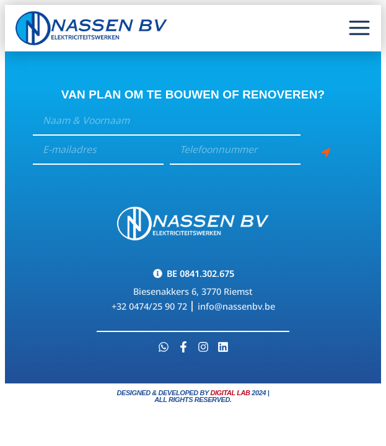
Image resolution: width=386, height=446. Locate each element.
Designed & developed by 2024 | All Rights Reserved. (192, 396)
